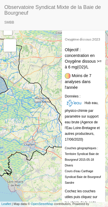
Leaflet (6, 204)
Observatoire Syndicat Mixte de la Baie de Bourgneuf (52, 9)
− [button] (8, 30)
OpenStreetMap (42, 204)
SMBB (9, 22)
